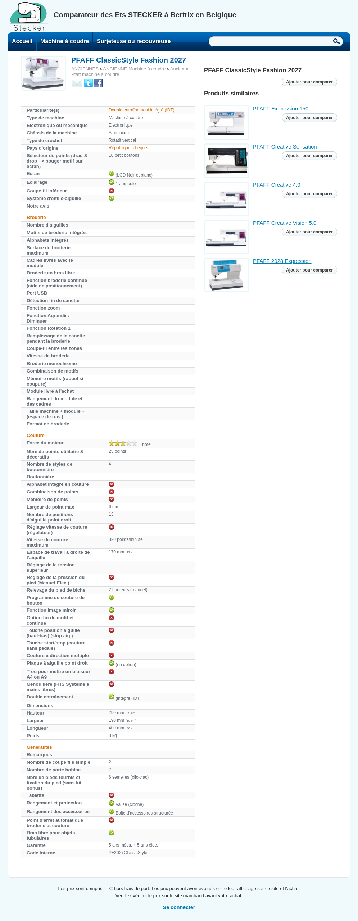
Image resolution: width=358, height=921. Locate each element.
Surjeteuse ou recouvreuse (134, 41)
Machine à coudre (64, 41)
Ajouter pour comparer (309, 82)
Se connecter (179, 907)
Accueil (22, 41)
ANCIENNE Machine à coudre (134, 69)
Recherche (336, 41)
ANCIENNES (85, 69)
